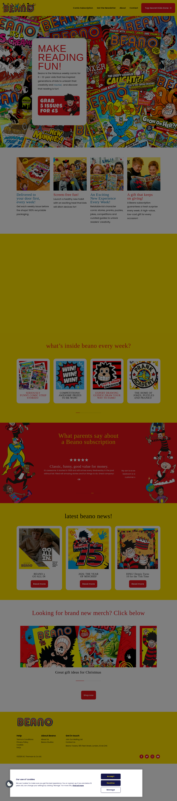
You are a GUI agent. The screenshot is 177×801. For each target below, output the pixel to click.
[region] (76, 783)
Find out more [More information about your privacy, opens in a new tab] (78, 785)
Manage (111, 790)
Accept (110, 776)
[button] (9, 784)
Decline (111, 783)
